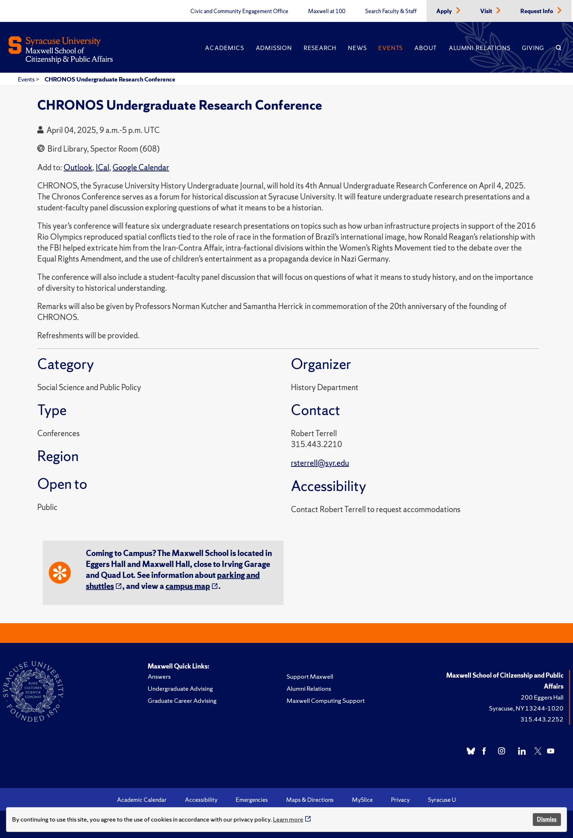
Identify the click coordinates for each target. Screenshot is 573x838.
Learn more (288, 819)
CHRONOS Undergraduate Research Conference (110, 79)
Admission (274, 48)
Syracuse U (442, 800)
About (425, 48)
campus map (188, 586)
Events (390, 48)
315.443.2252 (541, 719)
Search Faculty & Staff (391, 11)
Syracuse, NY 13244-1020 (526, 708)
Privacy (400, 800)
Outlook (78, 167)
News (357, 48)
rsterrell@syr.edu (320, 463)
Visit (486, 11)
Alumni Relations (479, 48)
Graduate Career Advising (182, 700)
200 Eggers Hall (542, 697)
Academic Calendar (142, 800)
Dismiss (547, 819)
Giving (533, 48)
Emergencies (252, 800)
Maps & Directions (310, 800)
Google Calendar (141, 167)
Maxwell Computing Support (325, 700)
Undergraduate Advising (180, 688)
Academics (224, 48)
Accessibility (201, 800)
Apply (444, 11)
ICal (102, 167)
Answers (159, 676)
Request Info (537, 11)
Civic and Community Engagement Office (239, 11)
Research (320, 48)
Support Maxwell (309, 676)
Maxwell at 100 (326, 11)
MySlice (362, 800)
